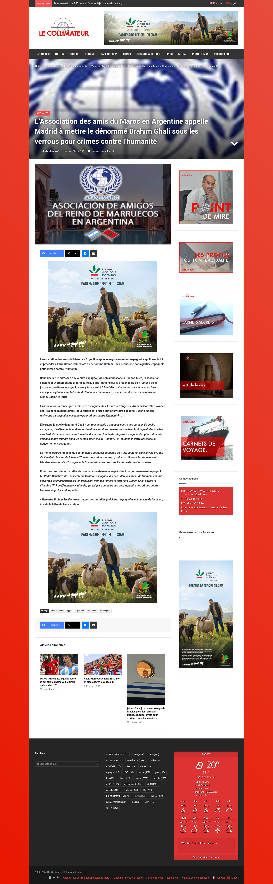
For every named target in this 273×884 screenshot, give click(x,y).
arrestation (91, 611)
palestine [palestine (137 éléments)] (113, 790)
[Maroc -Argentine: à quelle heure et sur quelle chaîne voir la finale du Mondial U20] (59, 664)
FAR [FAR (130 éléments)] (129, 772)
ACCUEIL (43, 54)
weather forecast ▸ (206, 857)
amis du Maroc (57, 611)
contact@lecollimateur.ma (204, 490)
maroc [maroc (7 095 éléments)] (141, 778)
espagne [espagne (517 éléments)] (113, 772)
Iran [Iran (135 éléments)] (110, 778)
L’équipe (118, 877)
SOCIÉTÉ (74, 54)
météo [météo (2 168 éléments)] (112, 784)
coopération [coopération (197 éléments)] (135, 760)
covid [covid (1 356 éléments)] (154, 760)
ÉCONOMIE (90, 54)
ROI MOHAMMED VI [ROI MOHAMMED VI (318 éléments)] (118, 796)
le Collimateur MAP (50, 151)
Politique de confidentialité (195, 877)
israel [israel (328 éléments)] (125, 778)
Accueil (40, 66)
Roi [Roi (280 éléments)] (147, 790)
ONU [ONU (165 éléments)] (152, 784)
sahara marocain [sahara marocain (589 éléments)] (116, 802)
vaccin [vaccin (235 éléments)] (112, 808)
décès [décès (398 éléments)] (145, 766)
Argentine (79, 611)
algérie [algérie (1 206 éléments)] (137, 754)
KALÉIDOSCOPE (109, 54)
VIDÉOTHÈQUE (222, 54)
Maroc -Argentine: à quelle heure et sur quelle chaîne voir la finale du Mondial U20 (58, 682)
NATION (59, 54)
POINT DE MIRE (200, 54)
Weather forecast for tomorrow (199, 843)
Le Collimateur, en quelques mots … (92, 877)
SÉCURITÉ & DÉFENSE (148, 54)
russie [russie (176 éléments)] (140, 796)
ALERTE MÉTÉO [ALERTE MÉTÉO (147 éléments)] (116, 754)
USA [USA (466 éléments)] (149, 802)
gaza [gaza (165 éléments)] (160, 772)
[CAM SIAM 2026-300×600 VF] (206, 667)
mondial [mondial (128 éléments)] (159, 778)
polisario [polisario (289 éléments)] (131, 790)
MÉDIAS (182, 54)
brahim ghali (105, 611)
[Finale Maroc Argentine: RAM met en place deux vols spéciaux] (103, 664)
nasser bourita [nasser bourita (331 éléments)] (133, 784)
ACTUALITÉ (54, 66)
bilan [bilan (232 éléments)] (154, 754)
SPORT (169, 54)
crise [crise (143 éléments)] (130, 766)
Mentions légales (134, 877)
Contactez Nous (154, 877)
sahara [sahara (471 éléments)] (157, 796)
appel (69, 611)
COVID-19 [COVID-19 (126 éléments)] (113, 766)
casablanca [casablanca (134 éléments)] (114, 760)
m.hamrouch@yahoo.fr (194, 494)
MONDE (127, 54)
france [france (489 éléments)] (144, 772)
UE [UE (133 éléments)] (136, 802)
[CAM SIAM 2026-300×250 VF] (102, 306)
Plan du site (172, 877)
